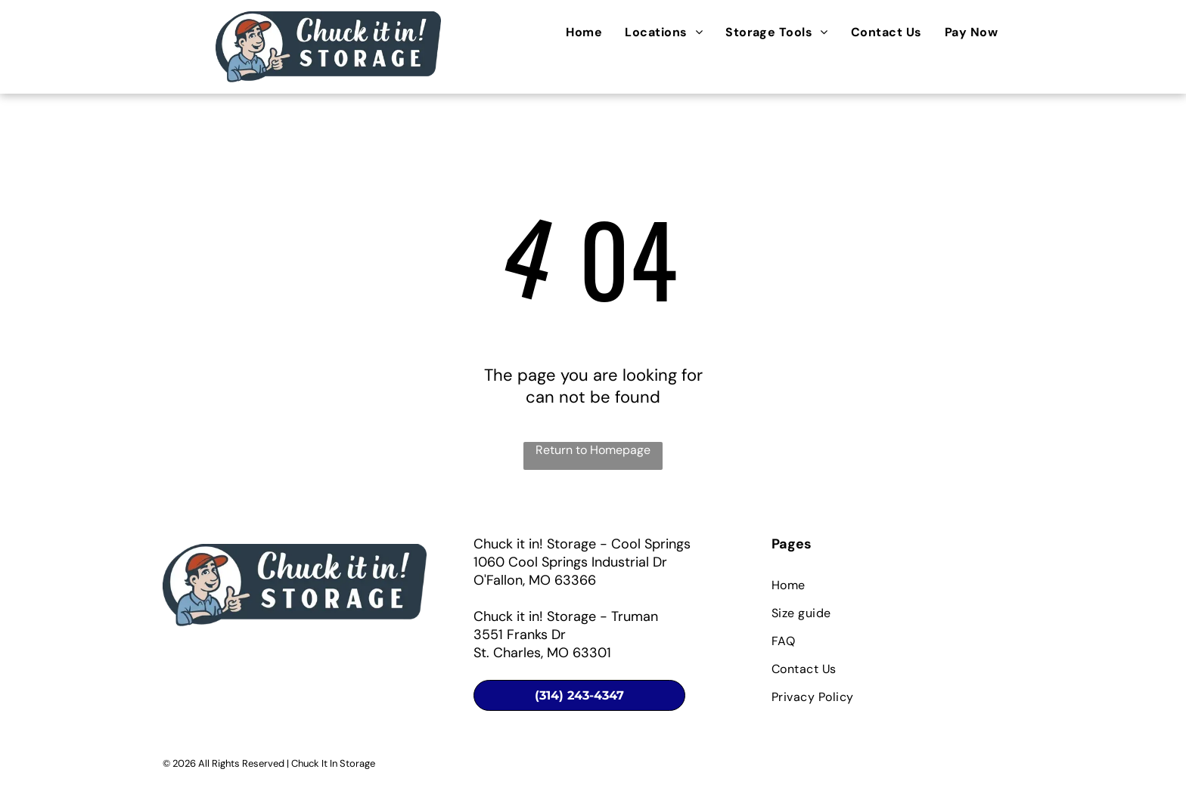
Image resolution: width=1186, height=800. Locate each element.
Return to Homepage (593, 450)
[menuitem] (583, 32)
